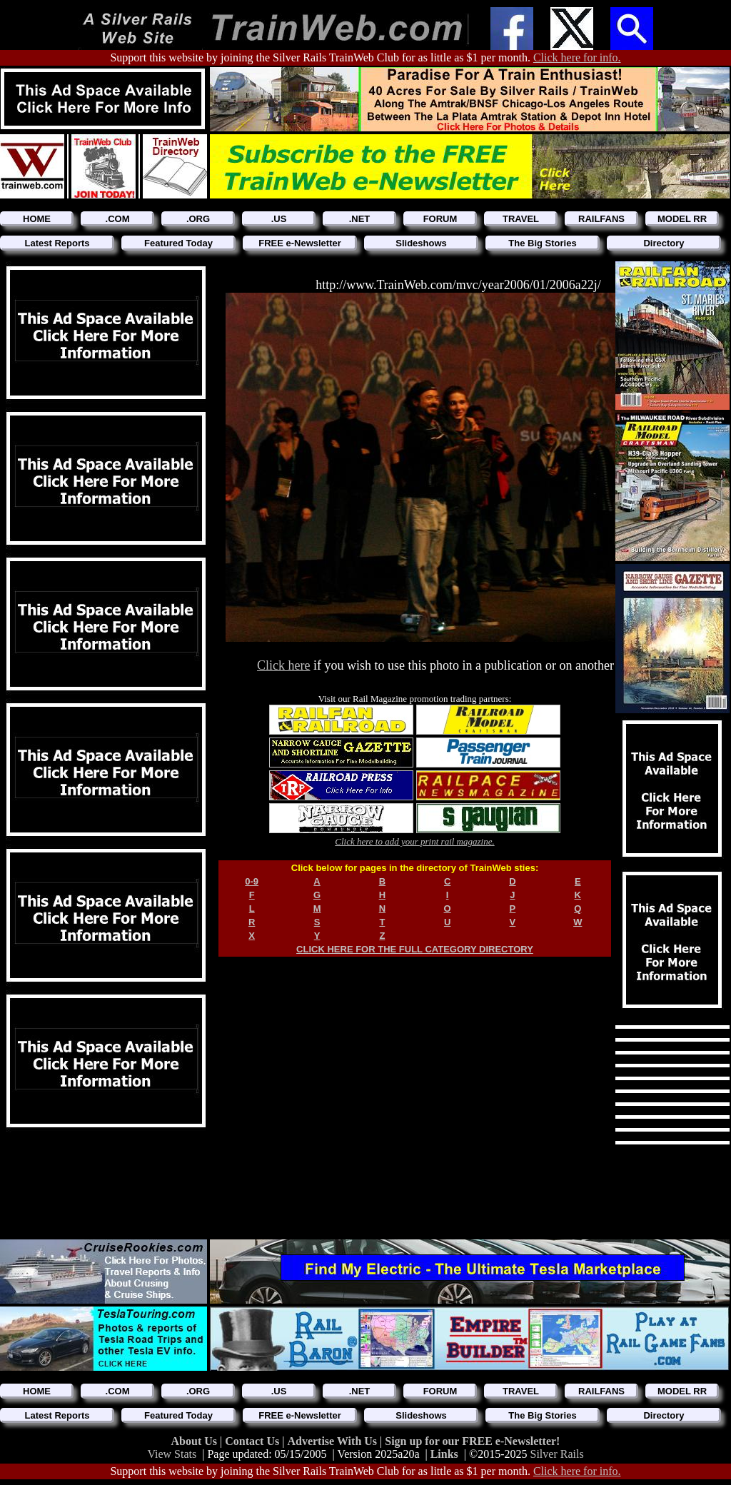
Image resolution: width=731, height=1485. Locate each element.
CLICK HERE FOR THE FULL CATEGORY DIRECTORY (414, 949)
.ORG (198, 218)
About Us (195, 1441)
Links (444, 1454)
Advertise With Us (333, 1441)
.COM (118, 218)
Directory (663, 243)
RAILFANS (601, 218)
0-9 (251, 881)
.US (279, 218)
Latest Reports (56, 243)
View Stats (171, 1454)
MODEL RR (682, 218)
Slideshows (421, 243)
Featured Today (178, 243)
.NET (359, 218)
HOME (37, 218)
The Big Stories (542, 243)
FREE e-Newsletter (299, 243)
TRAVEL (521, 218)
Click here (283, 665)
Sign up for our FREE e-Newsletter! (472, 1441)
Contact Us (253, 1441)
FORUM (440, 218)
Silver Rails (557, 1454)
